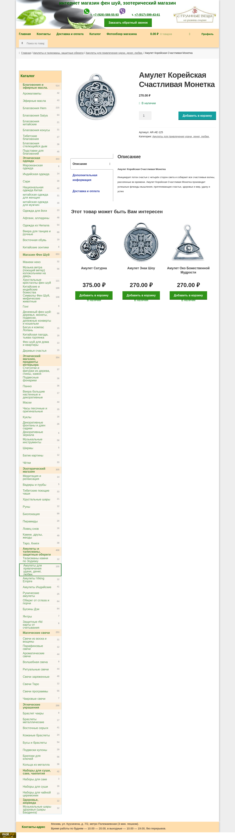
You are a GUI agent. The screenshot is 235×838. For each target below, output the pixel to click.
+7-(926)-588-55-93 (106, 14)
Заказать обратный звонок (128, 22)
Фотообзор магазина (122, 34)
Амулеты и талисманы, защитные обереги (58, 52)
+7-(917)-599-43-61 (147, 14)
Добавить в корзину (197, 115)
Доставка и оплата (70, 34)
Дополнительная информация (85, 178)
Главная (25, 34)
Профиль (208, 34)
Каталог (95, 34)
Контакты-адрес (33, 826)
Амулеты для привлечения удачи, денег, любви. (114, 52)
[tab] (91, 164)
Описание (80, 163)
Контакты (43, 34)
